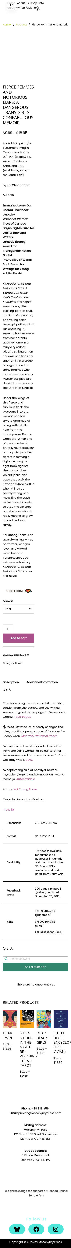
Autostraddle (25, 779)
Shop (33, 3)
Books (18, 663)
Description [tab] (11, 682)
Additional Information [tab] (42, 682)
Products (21, 24)
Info (41, 3)
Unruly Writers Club (19, 8)
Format (8, 601)
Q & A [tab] (7, 689)
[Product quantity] (8, 628)
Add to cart (18, 638)
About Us (23, 3)
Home (7, 24)
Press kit (8, 809)
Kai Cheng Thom (25, 789)
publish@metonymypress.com (39, 1113)
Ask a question (35, 967)
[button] (38, 7)
